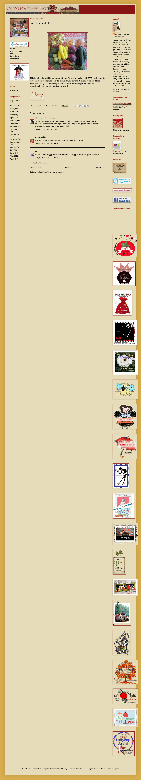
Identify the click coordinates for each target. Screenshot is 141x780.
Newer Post (35, 168)
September (15, 100)
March (13, 120)
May (12, 114)
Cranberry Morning (43, 118)
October (13, 139)
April (12, 117)
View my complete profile (121, 90)
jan (36, 151)
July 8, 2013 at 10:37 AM (46, 129)
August (13, 106)
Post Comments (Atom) (53, 172)
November (14, 134)
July (11, 108)
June (12, 111)
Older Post (100, 168)
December (14, 129)
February (14, 123)
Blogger (115, 769)
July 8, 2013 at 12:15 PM (46, 143)
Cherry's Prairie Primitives (49, 106)
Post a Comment (40, 163)
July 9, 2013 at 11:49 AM (46, 158)
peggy (38, 137)
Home (68, 168)
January (13, 126)
